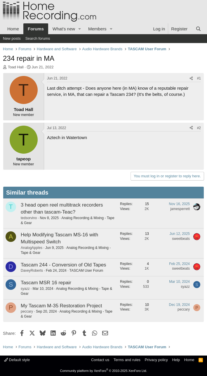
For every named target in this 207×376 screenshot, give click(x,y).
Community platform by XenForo (103, 370)
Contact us (100, 360)
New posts (12, 38)
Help (176, 360)
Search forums (37, 38)
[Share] (191, 78)
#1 (199, 78)
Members (97, 28)
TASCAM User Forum (86, 270)
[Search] (198, 28)
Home (13, 28)
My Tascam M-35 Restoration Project (61, 306)
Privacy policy (156, 360)
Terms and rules (127, 360)
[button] (80, 28)
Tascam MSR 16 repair (46, 282)
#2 (199, 128)
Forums (36, 28)
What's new (64, 28)
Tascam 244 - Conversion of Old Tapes (63, 265)
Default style (17, 360)
